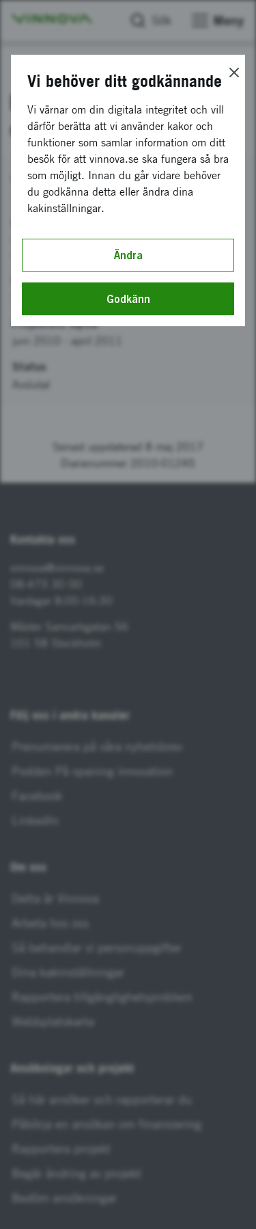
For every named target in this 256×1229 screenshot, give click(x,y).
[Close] (234, 72)
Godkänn (128, 299)
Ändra (128, 255)
